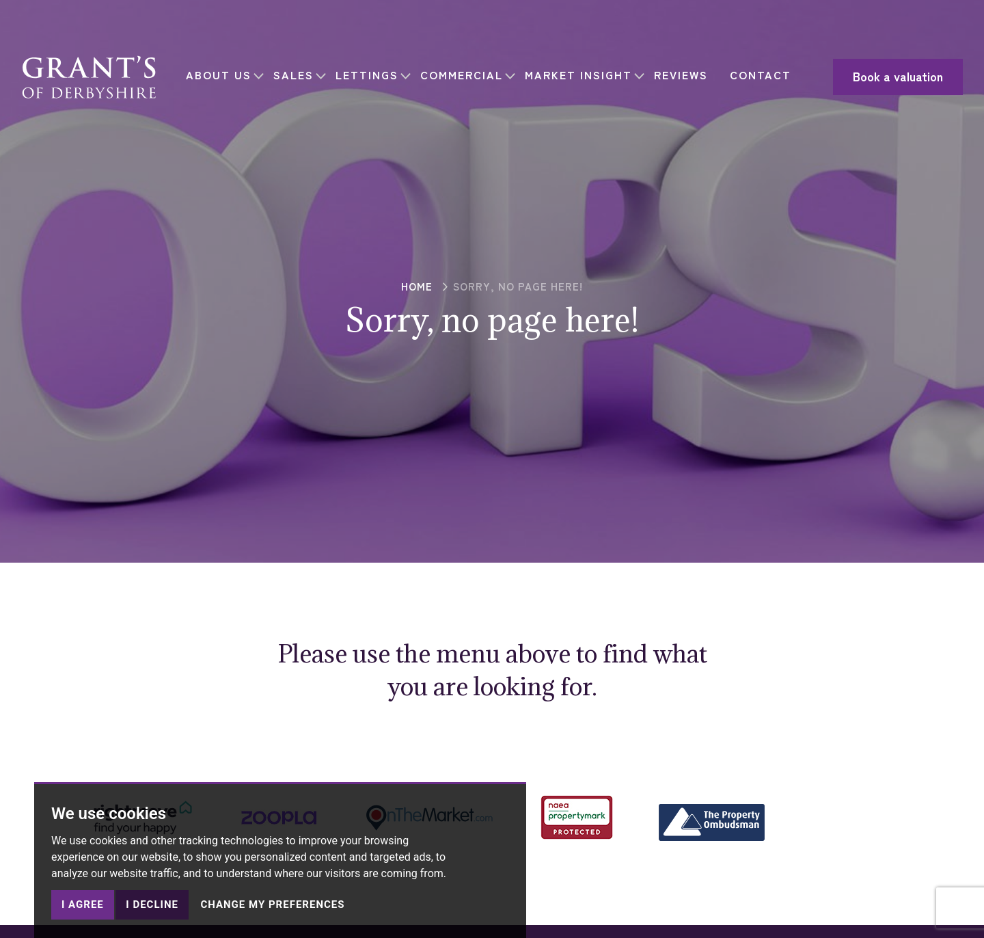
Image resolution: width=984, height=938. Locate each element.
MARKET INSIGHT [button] (584, 65)
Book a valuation (868, 76)
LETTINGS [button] (372, 65)
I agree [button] (83, 904)
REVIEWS (686, 65)
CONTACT (222, 86)
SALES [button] (299, 65)
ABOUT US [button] (224, 65)
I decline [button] (152, 904)
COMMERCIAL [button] (467, 65)
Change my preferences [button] (272, 904)
